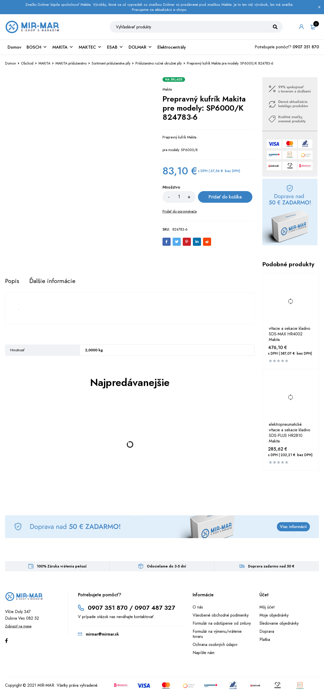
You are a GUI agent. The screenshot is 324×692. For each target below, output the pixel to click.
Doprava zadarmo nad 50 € (271, 566)
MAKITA (62, 47)
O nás (198, 607)
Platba (264, 639)
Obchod (27, 63)
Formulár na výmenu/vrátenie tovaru (217, 633)
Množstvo (171, 187)
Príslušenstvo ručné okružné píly (158, 63)
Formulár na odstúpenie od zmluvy (222, 623)
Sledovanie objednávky (279, 623)
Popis (12, 281)
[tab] (12, 281)
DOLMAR (140, 47)
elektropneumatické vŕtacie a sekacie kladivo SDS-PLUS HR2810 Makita (289, 433)
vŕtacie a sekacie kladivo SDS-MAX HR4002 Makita (289, 334)
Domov (14, 47)
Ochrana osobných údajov (215, 644)
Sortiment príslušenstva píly (111, 63)
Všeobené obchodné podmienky (221, 615)
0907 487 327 (155, 607)
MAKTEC (90, 47)
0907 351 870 (306, 47)
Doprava (266, 631)
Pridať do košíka (224, 197)
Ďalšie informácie (52, 281)
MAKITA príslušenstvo (71, 63)
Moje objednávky (274, 615)
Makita (167, 89)
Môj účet (266, 607)
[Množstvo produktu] (179, 197)
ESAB (115, 47)
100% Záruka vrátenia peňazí (62, 566)
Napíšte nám (203, 653)
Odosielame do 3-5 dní (166, 566)
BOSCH (37, 47)
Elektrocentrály (171, 47)
